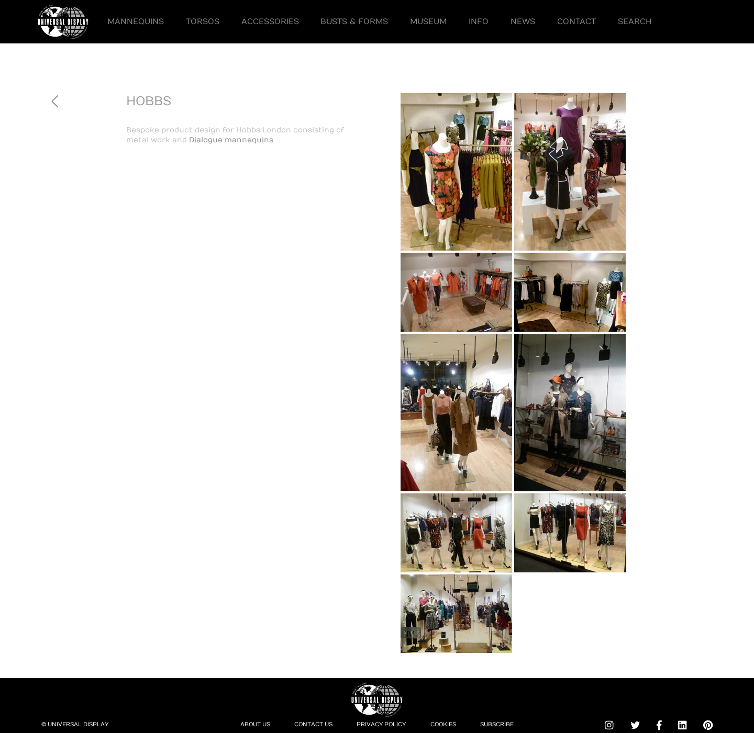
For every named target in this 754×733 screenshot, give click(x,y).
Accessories (270, 21)
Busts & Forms (354, 21)
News (523, 21)
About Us (255, 724)
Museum (428, 21)
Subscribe (497, 724)
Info (479, 21)
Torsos (202, 21)
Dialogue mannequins (231, 140)
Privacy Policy (381, 724)
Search (635, 21)
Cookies (443, 724)
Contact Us (313, 724)
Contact (576, 21)
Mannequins (135, 21)
